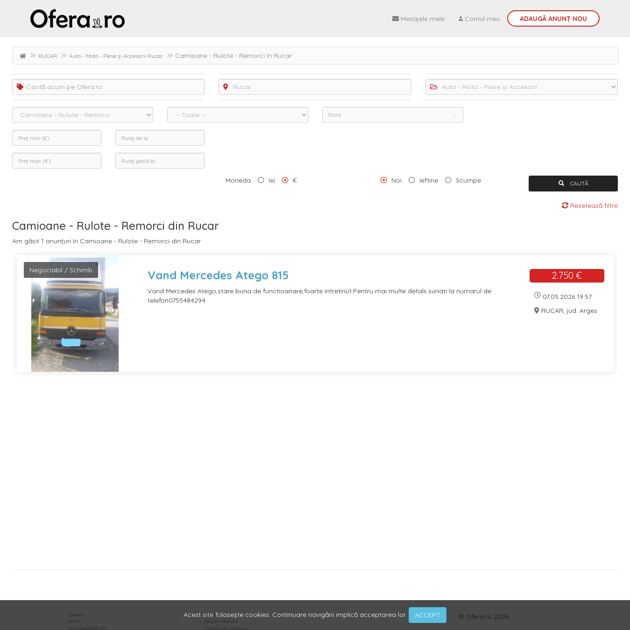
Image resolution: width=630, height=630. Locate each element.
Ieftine (428, 180)
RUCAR (47, 55)
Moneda (238, 180)
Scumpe (468, 180)
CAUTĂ (573, 183)
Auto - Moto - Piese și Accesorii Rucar (116, 55)
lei (272, 180)
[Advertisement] (292, 474)
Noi (396, 180)
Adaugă (553, 18)
